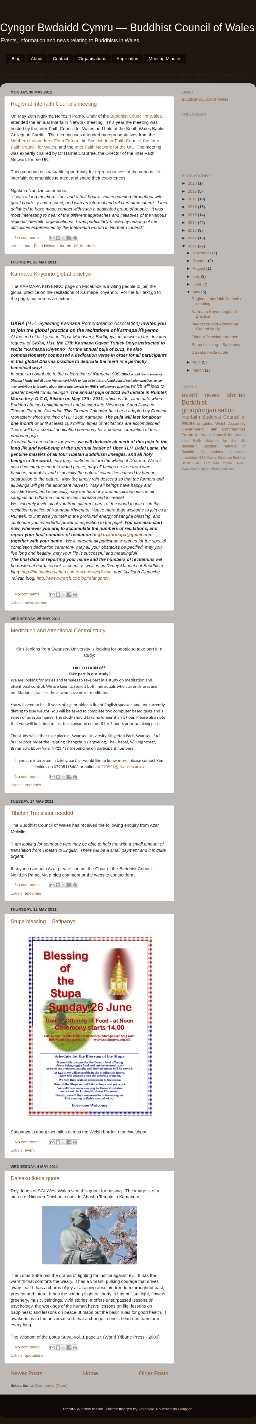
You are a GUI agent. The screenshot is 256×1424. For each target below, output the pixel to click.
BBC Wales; (208, 457)
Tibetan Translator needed (42, 813)
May (197, 292)
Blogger (185, 1409)
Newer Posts (26, 1373)
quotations (34, 1355)
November (202, 253)
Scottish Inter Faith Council (114, 140)
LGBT (197, 463)
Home (90, 1373)
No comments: (28, 237)
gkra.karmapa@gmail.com (125, 534)
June (197, 284)
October (200, 260)
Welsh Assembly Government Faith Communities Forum (214, 429)
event (30, 1150)
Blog (16, 58)
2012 (193, 238)
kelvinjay (146, 1409)
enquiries (33, 785)
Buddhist (211, 446)
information (237, 452)
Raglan (226, 463)
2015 (193, 215)
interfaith (88, 246)
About (37, 58)
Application (127, 58)
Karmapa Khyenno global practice (51, 274)
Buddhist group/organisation (208, 406)
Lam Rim (211, 463)
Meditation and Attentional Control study (58, 631)
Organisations (92, 58)
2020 (193, 183)
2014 (193, 222)
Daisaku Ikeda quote (35, 1178)
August (199, 268)
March (199, 370)
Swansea (188, 468)
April (197, 362)
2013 (193, 230)
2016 (193, 207)
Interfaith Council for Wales (220, 435)
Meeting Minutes (165, 58)
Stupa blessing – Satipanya (43, 921)
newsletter (190, 458)
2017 (193, 199)
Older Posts (153, 1373)
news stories (36, 602)
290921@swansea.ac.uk (122, 766)
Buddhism (190, 446)
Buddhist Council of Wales (136, 116)
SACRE (240, 463)
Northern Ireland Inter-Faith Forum (44, 140)
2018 (193, 191)
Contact (60, 58)
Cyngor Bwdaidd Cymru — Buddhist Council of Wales (127, 27)
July (197, 276)
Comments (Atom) (51, 1385)
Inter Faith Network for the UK (104, 147)
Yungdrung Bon (207, 468)
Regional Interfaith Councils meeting (54, 104)
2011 (193, 246)
